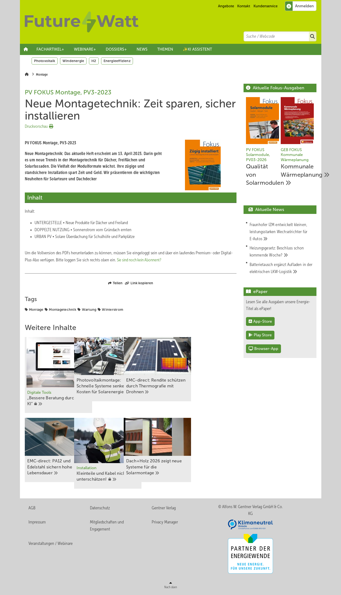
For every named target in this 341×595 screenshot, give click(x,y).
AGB (31, 508)
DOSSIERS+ (116, 49)
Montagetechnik (62, 309)
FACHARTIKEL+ (50, 49)
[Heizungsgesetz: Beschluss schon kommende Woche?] (282, 252)
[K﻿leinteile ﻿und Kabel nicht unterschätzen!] (130, 453)
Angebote (226, 6)
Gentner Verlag (164, 508)
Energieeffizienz (117, 61)
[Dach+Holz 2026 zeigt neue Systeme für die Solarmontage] (202, 450)
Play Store (260, 335)
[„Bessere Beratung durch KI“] (58, 375)
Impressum (37, 523)
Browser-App (263, 349)
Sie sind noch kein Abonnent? (141, 259)
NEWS (142, 49)
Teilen (115, 283)
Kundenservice (266, 6)
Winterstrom (112, 309)
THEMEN (165, 49)
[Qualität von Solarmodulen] (262, 143)
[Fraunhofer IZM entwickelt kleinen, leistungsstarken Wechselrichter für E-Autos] (282, 231)
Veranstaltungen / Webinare (50, 544)
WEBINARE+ (85, 49)
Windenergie (73, 61)
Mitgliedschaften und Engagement (107, 526)
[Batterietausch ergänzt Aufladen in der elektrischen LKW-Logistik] (282, 268)
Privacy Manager (165, 523)
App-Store (260, 321)
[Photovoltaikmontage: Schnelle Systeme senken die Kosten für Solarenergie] (130, 369)
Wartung (89, 309)
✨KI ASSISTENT (197, 49)
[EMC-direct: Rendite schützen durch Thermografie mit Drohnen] (202, 369)
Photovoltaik (44, 61)
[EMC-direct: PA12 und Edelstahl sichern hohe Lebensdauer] (58, 450)
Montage (36, 309)
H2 (93, 61)
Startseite (26, 49)
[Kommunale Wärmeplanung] (297, 139)
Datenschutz (100, 508)
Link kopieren (139, 283)
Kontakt (243, 6)
